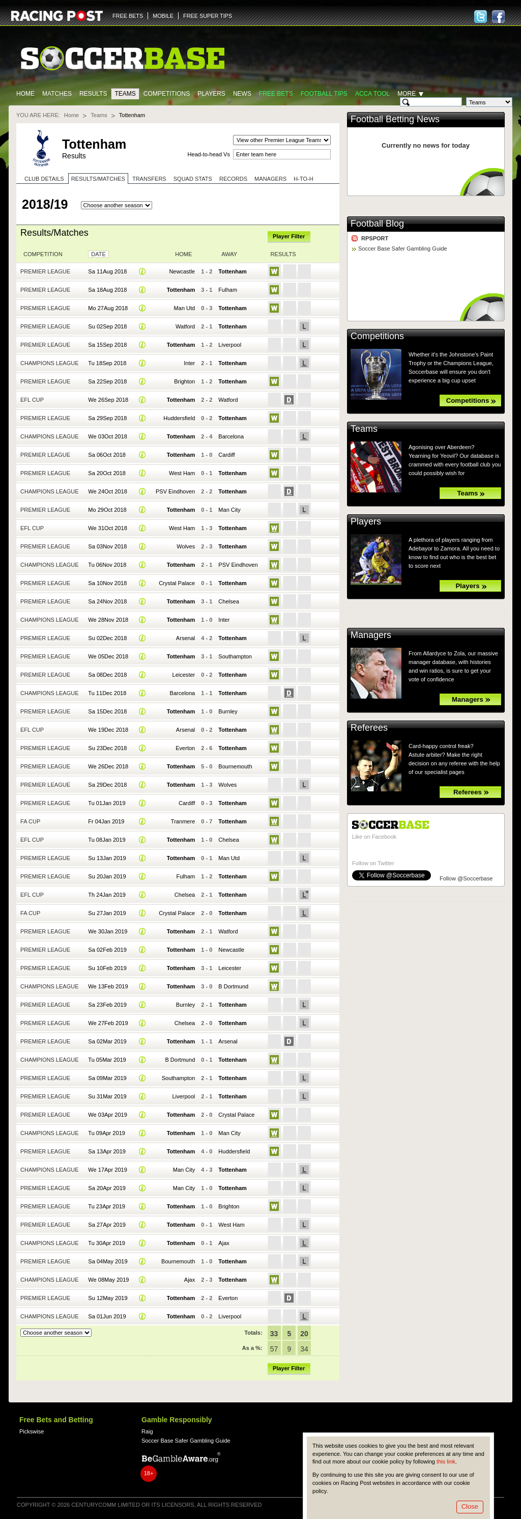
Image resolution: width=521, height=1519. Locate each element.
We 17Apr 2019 (107, 1170)
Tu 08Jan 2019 (106, 840)
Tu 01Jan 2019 (106, 803)
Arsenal (185, 638)
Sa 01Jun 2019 (107, 1316)
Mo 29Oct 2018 (107, 510)
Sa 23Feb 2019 (107, 1005)
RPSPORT (374, 238)
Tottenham (232, 271)
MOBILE (163, 16)
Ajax (223, 1243)
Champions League (49, 363)
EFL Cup (32, 400)
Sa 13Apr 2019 (107, 1151)
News (242, 93)
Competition (43, 254)
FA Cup (30, 821)
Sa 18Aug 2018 (107, 290)
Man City (229, 510)
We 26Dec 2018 (108, 766)
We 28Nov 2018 (108, 620)
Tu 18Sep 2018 (107, 363)
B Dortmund (233, 986)
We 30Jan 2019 (107, 931)
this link (446, 1461)
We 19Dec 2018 (108, 730)
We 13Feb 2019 (108, 986)
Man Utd (184, 308)
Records (233, 179)
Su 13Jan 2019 (107, 858)
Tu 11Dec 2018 (107, 693)
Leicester (183, 675)
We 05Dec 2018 (108, 656)
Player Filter (289, 236)
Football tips (324, 93)
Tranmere (183, 821)
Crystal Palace (177, 583)
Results (93, 93)
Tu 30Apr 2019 (106, 1243)
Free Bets (276, 93)
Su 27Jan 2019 (107, 913)
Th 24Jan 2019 (107, 895)
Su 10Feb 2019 (107, 968)
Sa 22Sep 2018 (107, 381)
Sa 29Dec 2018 (107, 785)
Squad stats (192, 179)
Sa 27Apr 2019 (107, 1225)
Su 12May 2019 (107, 1298)
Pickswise (31, 1431)
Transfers (149, 179)
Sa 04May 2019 (107, 1261)
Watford (185, 326)
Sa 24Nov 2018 (107, 601)
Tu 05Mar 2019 (107, 1060)
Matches (57, 93)
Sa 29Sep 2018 (107, 418)
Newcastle (182, 271)
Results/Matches (98, 179)
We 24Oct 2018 (107, 491)
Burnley (227, 711)
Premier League (45, 271)
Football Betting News (395, 119)
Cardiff (226, 455)
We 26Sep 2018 (108, 400)
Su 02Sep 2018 (107, 326)
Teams (124, 93)
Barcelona (231, 436)
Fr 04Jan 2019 (106, 821)
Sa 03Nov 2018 (107, 546)
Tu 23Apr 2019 (106, 1206)
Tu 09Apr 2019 (106, 1133)
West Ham (182, 473)
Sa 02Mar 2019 (107, 1041)
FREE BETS (127, 16)
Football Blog (377, 223)
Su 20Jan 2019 (107, 876)
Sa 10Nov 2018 (107, 583)
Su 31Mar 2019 (107, 1096)
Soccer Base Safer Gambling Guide (402, 248)
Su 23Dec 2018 (107, 748)
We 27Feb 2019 (108, 1023)
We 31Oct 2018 (107, 528)
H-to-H (303, 179)
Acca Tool (372, 93)
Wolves (186, 546)
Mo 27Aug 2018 (108, 308)
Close (469, 1506)
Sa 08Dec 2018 (107, 675)
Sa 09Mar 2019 (107, 1078)
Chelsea (228, 601)
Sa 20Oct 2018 (107, 473)
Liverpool (229, 345)
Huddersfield (179, 418)
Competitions (166, 93)
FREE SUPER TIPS (207, 16)
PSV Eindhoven (175, 491)
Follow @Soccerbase (466, 878)
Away (229, 254)
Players (211, 93)
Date (98, 254)
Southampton (235, 656)
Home (25, 93)
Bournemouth (235, 766)
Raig (147, 1431)
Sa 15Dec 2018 (107, 711)
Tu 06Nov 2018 (107, 565)
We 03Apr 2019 (107, 1115)
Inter (189, 363)
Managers (270, 179)
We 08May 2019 (108, 1280)
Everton (185, 748)
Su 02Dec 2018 (107, 638)
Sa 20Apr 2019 (107, 1188)
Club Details (44, 179)
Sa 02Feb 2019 (107, 950)
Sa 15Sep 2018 (107, 345)
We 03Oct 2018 (107, 436)
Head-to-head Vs (209, 154)
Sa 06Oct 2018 (107, 455)
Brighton (184, 381)
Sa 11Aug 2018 (107, 271)
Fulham (227, 290)
